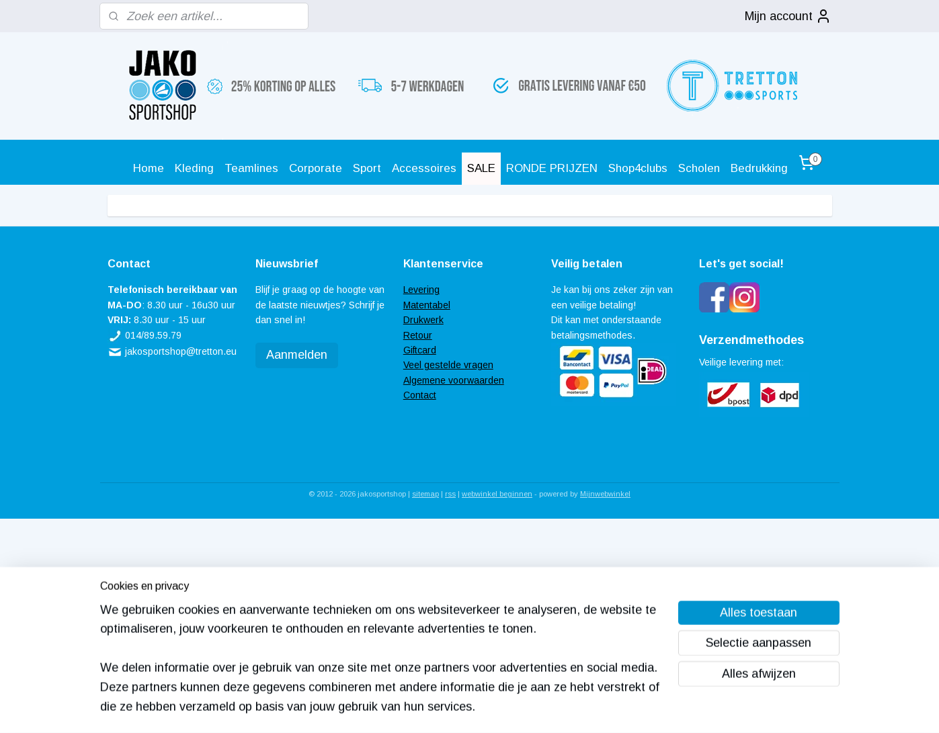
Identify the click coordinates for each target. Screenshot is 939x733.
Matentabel (426, 305)
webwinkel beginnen (497, 494)
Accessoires (424, 168)
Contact (419, 395)
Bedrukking (759, 168)
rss (450, 494)
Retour (417, 335)
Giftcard (419, 350)
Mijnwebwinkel (605, 494)
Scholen (699, 168)
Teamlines (251, 168)
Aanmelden (296, 354)
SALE (481, 168)
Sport (367, 168)
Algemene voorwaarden (453, 380)
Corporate (315, 168)
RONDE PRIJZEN (552, 168)
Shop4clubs (637, 168)
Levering (421, 289)
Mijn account (788, 16)
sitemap (425, 494)
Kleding (194, 168)
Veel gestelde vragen (448, 364)
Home (148, 168)
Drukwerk (423, 319)
